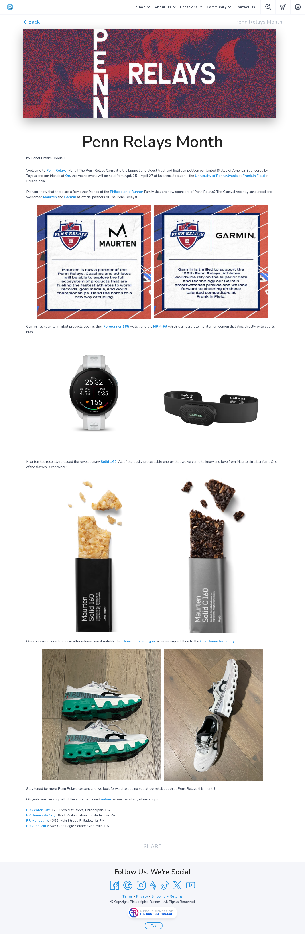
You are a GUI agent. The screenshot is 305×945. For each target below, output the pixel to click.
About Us (162, 7)
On (67, 175)
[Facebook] (114, 885)
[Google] (127, 885)
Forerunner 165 (116, 326)
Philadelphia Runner (126, 191)
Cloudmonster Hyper (138, 641)
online (106, 799)
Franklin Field (254, 175)
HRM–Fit (160, 326)
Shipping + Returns (167, 896)
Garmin (70, 197)
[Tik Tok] (165, 885)
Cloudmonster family (217, 641)
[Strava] (153, 885)
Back (31, 21)
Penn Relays (56, 170)
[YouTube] (190, 885)
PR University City (40, 815)
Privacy (142, 896)
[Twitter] (177, 885)
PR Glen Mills (37, 825)
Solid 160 (109, 461)
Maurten (50, 197)
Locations (189, 7)
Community (217, 7)
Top (153, 926)
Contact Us (245, 7)
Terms (127, 896)
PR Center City (38, 810)
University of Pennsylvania (216, 175)
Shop (141, 7)
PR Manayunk (37, 820)
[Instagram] (141, 885)
